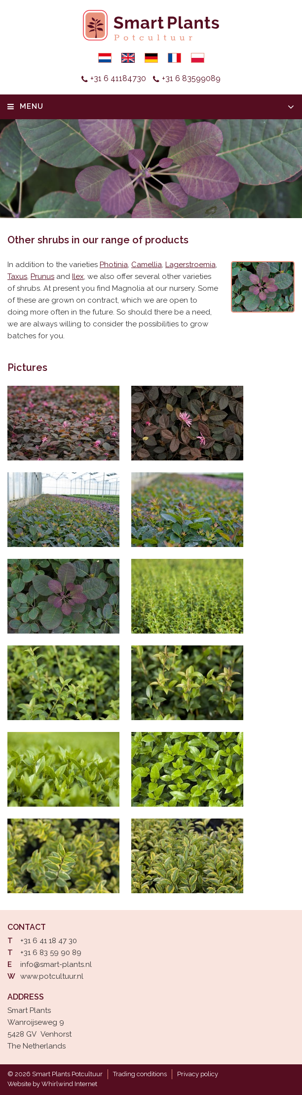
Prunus (42, 276)
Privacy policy (197, 1074)
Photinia (114, 264)
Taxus (17, 276)
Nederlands (105, 58)
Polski (197, 58)
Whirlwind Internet (69, 1084)
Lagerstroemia (190, 264)
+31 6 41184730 (118, 78)
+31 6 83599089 (191, 78)
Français (174, 58)
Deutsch (151, 58)
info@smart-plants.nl (56, 964)
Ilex (78, 276)
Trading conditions (140, 1074)
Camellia (146, 264)
